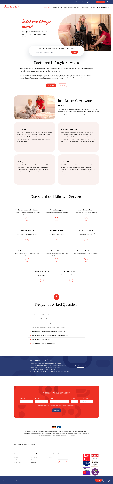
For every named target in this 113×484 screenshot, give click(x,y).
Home (15, 444)
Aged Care (16, 457)
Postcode (73, 398)
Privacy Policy (62, 405)
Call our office (51, 85)
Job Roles (33, 459)
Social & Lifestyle (17, 462)
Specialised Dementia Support (71, 7)
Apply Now (33, 462)
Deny (106, 480)
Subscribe (56, 410)
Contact (93, 7)
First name (22, 398)
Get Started (62, 85)
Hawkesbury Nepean (22, 444)
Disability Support (17, 459)
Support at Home (57, 7)
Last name (37, 398)
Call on (103, 7)
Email (51, 398)
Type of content (84, 398)
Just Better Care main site (79, 1)
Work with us (91, 1)
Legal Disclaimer (25, 480)
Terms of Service (70, 405)
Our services (47, 7)
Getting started (100, 1)
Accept (98, 480)
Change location (19, 8)
